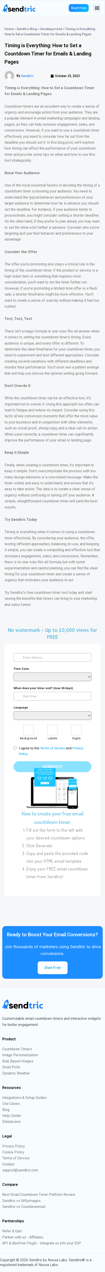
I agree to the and (51, 751)
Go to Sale (45, 783)
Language (21, 707)
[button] (97, 8)
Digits (76, 738)
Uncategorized (51, 29)
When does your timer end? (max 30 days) (43, 688)
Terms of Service (52, 748)
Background (28, 738)
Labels (52, 738)
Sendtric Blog (27, 29)
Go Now (72, 786)
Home (9, 29)
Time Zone (21, 668)
